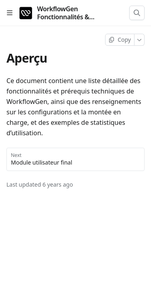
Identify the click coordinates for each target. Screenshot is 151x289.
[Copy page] (119, 40)
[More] (139, 40)
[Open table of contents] (9, 13)
